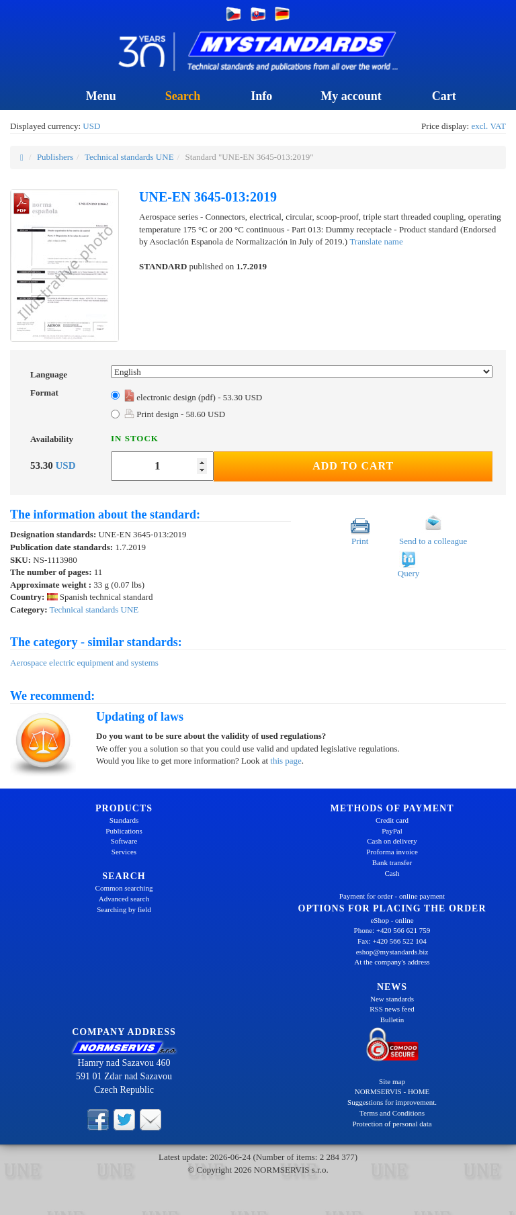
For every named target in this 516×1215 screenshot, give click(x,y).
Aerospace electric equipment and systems (84, 663)
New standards (392, 999)
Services (124, 852)
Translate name (375, 241)
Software (124, 841)
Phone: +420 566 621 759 (392, 930)
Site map (392, 1081)
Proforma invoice (392, 852)
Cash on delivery (392, 841)
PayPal (392, 831)
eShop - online (391, 920)
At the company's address (391, 962)
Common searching (124, 888)
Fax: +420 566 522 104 (392, 941)
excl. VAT (488, 126)
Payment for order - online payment (392, 896)
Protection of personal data (391, 1124)
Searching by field (124, 909)
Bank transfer (392, 862)
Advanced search (124, 899)
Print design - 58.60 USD (174, 414)
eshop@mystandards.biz (392, 952)
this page (286, 761)
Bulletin (392, 1020)
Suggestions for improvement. (392, 1102)
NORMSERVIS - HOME (392, 1091)
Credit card (392, 820)
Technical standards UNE (129, 157)
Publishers (55, 157)
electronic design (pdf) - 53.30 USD (193, 397)
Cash (392, 873)
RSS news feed (392, 1009)
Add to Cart (353, 465)
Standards (124, 820)
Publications (123, 831)
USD (91, 126)
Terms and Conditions (392, 1113)
